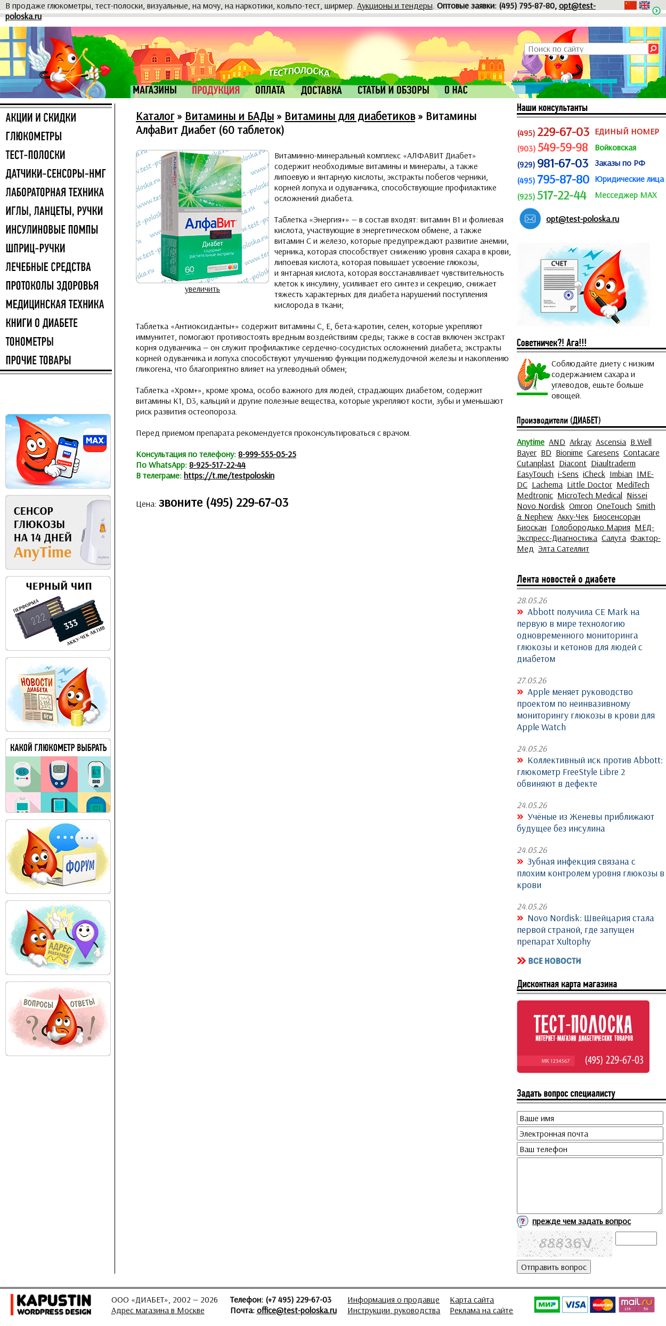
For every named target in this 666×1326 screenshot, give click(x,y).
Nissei (637, 495)
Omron (580, 505)
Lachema (547, 484)
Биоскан (532, 527)
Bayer (527, 452)
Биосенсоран (616, 516)
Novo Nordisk (541, 505)
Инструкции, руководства (393, 1310)
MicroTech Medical (589, 495)
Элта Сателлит (563, 548)
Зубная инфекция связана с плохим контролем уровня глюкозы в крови (590, 872)
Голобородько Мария (590, 527)
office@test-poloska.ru (297, 1310)
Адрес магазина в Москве (158, 1310)
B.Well (641, 441)
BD (546, 452)
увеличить (202, 288)
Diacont (573, 463)
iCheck (594, 473)
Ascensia (611, 441)
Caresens (603, 452)
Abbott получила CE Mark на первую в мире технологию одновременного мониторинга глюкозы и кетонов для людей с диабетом (580, 634)
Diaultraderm (613, 463)
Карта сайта (472, 1299)
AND (557, 441)
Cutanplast (536, 463)
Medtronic (535, 495)
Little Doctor (589, 484)
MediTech (632, 484)
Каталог (155, 116)
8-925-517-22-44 (217, 464)
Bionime (569, 452)
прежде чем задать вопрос (581, 1221)
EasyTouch (535, 473)
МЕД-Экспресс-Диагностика (585, 532)
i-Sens (568, 473)
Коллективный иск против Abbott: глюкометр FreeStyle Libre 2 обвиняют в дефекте (590, 771)
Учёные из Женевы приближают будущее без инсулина (585, 822)
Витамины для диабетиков (350, 116)
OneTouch (614, 505)
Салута (614, 537)
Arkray (580, 441)
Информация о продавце (393, 1299)
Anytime (531, 441)
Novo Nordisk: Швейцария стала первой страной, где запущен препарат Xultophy (585, 929)
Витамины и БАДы (229, 116)
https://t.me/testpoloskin (229, 475)
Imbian (621, 473)
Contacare (641, 452)
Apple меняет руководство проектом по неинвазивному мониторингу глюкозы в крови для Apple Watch (586, 708)
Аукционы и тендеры (395, 5)
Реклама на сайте (481, 1310)
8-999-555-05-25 (267, 454)
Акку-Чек (573, 516)
